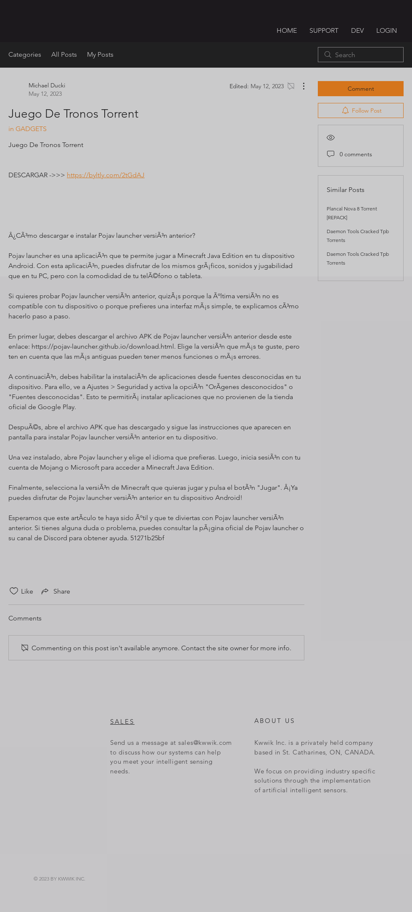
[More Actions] (299, 86)
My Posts (100, 54)
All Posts (64, 54)
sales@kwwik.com (205, 742)
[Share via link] (55, 591)
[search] (361, 54)
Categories (24, 54)
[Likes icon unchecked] (13, 591)
